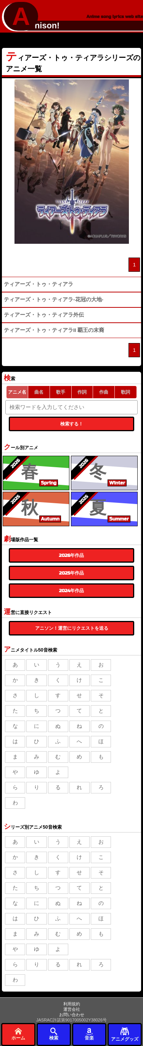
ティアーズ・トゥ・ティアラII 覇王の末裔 (54, 330)
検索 (53, 1034)
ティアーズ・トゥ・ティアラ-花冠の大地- (53, 299)
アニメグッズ (124, 1033)
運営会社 (71, 1009)
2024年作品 (71, 590)
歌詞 (125, 392)
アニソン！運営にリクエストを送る (71, 628)
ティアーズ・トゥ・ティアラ (38, 284)
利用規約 (71, 1004)
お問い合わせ (71, 1014)
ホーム (18, 1034)
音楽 (89, 1034)
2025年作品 (71, 573)
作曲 (103, 392)
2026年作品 (71, 555)
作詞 (82, 392)
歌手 (60, 392)
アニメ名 (17, 392)
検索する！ (71, 424)
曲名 (38, 392)
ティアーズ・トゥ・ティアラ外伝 (44, 315)
